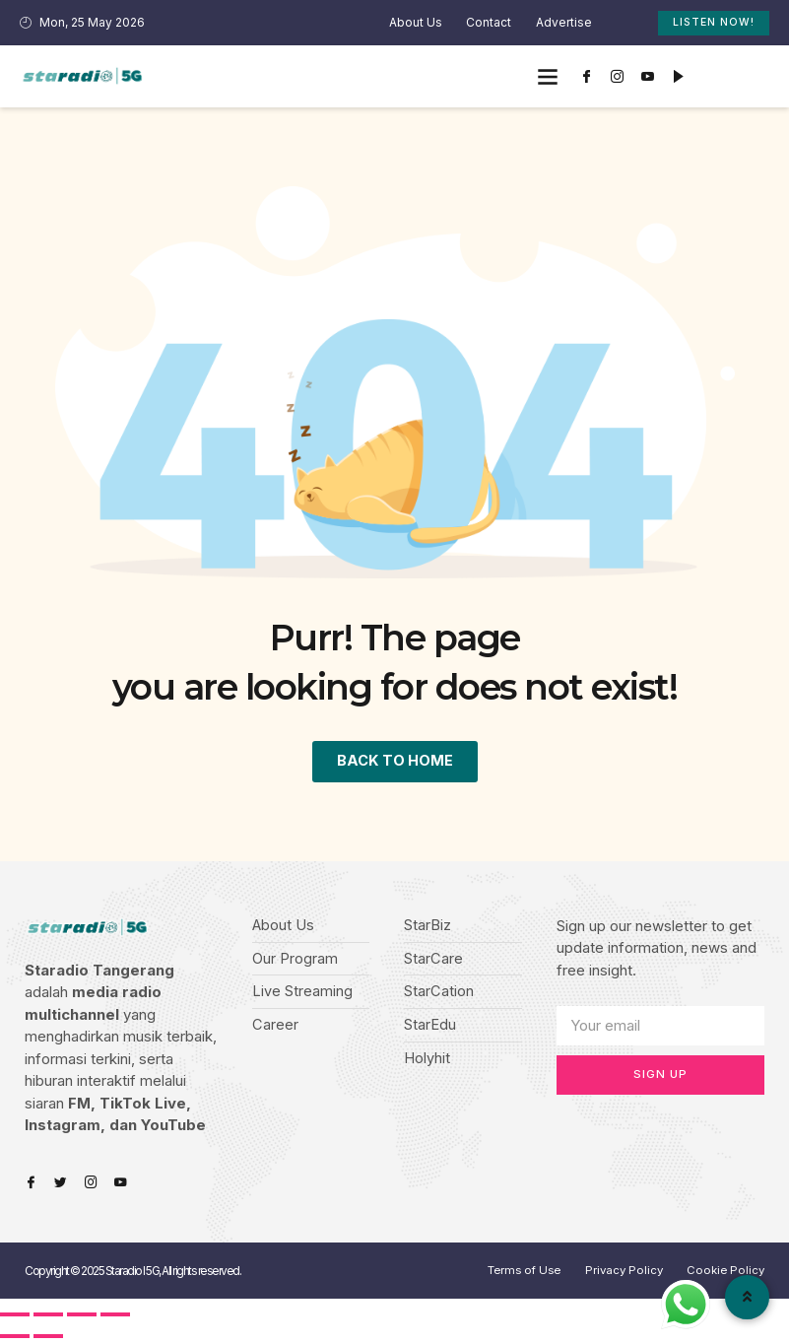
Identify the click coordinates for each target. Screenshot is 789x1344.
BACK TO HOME (395, 760)
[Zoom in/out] (115, 1315)
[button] (547, 75)
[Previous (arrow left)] (15, 1337)
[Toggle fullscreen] (82, 1315)
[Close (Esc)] (15, 1315)
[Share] (48, 1315)
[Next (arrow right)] (48, 1337)
